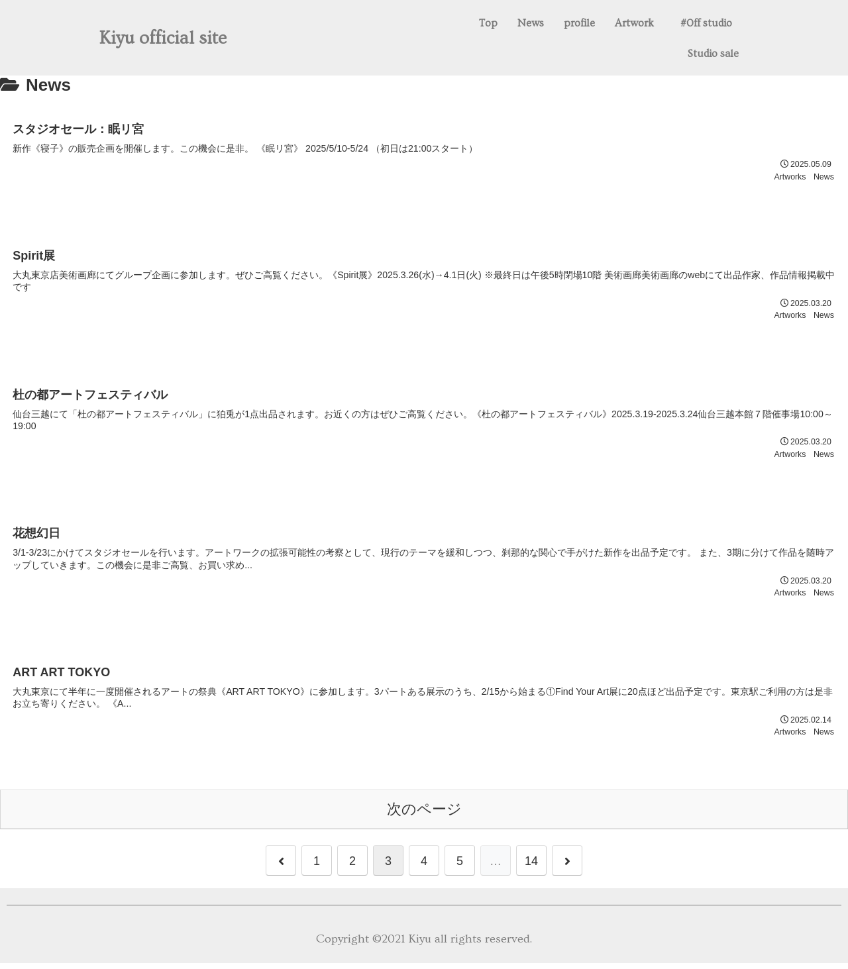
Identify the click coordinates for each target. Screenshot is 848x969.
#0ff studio (706, 23)
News (530, 23)
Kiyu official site (163, 38)
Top (488, 23)
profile (579, 23)
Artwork (634, 23)
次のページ (424, 814)
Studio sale (713, 54)
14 (531, 867)
